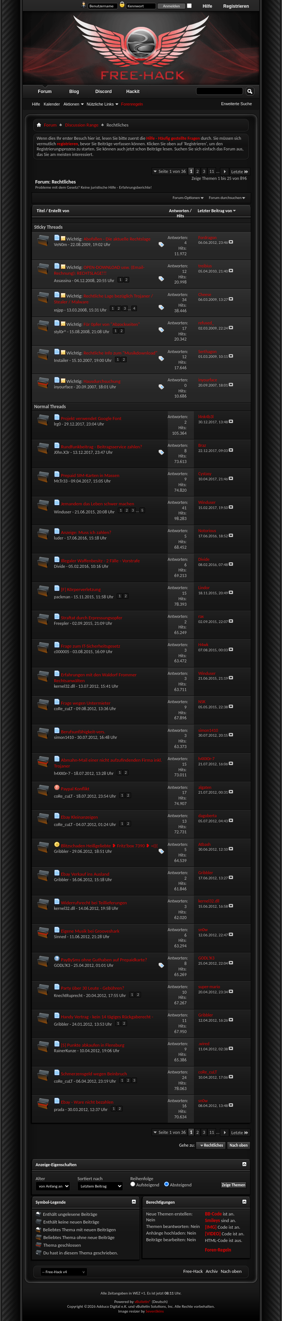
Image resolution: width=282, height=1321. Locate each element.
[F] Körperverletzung (81, 589)
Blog (74, 91)
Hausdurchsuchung (101, 381)
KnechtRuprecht (68, 995)
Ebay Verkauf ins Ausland (85, 874)
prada (59, 1109)
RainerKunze (65, 1050)
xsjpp (58, 310)
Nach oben (238, 1145)
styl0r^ (60, 331)
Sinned (60, 936)
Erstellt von (58, 210)
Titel (41, 210)
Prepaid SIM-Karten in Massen (90, 475)
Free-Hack (193, 1271)
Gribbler (61, 851)
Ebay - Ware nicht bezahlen (87, 1102)
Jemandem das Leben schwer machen (97, 503)
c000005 (61, 651)
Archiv (212, 1271)
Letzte (240, 171)
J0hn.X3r (61, 452)
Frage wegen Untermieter (86, 703)
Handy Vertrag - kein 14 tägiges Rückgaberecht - (107, 1016)
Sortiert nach (89, 1178)
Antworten (179, 210)
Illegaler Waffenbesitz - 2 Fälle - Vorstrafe (100, 560)
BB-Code (213, 1214)
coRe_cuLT (63, 708)
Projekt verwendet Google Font (91, 418)
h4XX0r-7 (62, 773)
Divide (59, 566)
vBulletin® (142, 1301)
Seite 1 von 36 (172, 171)
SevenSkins (155, 1311)
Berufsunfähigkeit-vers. (83, 731)
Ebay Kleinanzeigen (79, 817)
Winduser (62, 511)
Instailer (61, 360)
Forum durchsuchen (225, 197)
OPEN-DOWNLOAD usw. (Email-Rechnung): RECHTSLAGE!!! (99, 270)
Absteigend (178, 1185)
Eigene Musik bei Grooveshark (90, 931)
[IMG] (211, 1227)
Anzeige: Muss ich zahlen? (86, 532)
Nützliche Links (100, 104)
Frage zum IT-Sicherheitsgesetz (90, 646)
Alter (40, 1178)
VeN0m (60, 244)
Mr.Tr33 (61, 481)
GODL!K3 (62, 965)
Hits (180, 215)
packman (62, 596)
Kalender (52, 104)
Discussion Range (81, 125)
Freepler (61, 623)
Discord (103, 91)
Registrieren (236, 6)
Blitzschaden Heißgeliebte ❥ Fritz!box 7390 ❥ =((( (109, 845)
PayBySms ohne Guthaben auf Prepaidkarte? (104, 959)
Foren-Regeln (218, 1250)
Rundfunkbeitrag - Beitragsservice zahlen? (101, 446)
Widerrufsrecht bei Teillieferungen (94, 902)
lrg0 (57, 424)
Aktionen (71, 104)
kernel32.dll (64, 686)
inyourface (63, 386)
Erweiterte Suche (236, 104)
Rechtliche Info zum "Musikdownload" (120, 353)
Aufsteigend (144, 1185)
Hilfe (207, 6)
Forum (44, 91)
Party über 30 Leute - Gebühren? (92, 988)
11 (211, 171)
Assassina (62, 280)
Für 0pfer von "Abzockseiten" (111, 324)
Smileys (212, 1220)
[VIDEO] (213, 1233)
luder (59, 538)
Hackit (133, 91)
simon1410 (64, 737)
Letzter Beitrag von (217, 210)
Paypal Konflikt (75, 788)
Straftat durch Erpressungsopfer (91, 617)
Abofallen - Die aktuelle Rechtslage (116, 239)
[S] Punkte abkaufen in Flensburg (92, 1045)
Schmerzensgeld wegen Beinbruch (94, 1073)
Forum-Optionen (186, 197)
